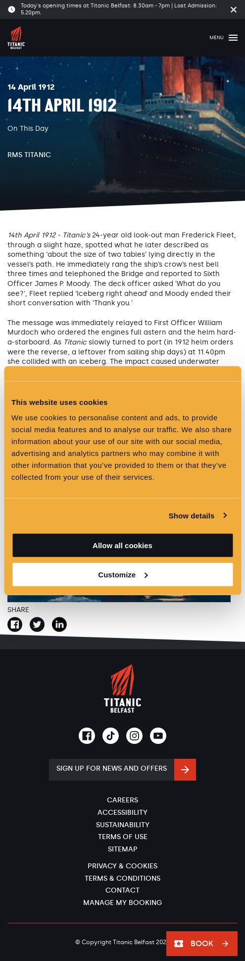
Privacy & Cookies (122, 866)
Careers (122, 800)
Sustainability (122, 825)
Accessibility (122, 812)
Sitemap (123, 849)
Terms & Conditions (122, 878)
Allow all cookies (122, 545)
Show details (192, 515)
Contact (122, 890)
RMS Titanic (29, 155)
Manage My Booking (122, 903)
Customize (122, 574)
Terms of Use (122, 837)
